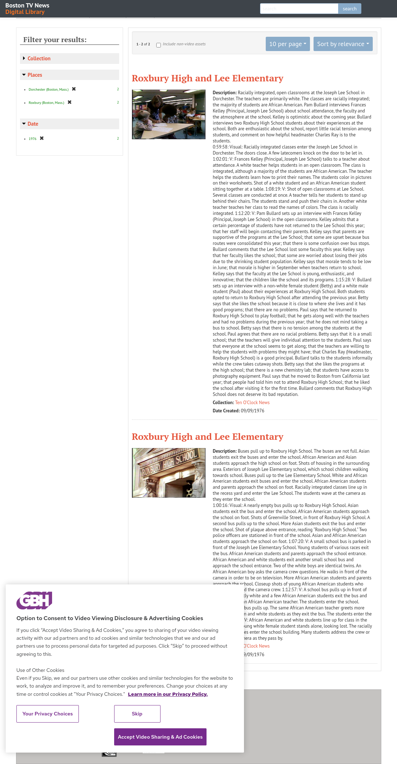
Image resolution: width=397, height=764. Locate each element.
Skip (137, 713)
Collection (39, 58)
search (350, 8)
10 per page (285, 44)
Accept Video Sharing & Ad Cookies (160, 737)
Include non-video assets (184, 43)
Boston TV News (27, 8)
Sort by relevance (340, 44)
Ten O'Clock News (252, 402)
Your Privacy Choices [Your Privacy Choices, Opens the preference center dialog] (47, 713)
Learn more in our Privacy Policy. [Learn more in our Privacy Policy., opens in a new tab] (168, 694)
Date (33, 123)
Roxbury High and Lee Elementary (208, 78)
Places (35, 74)
